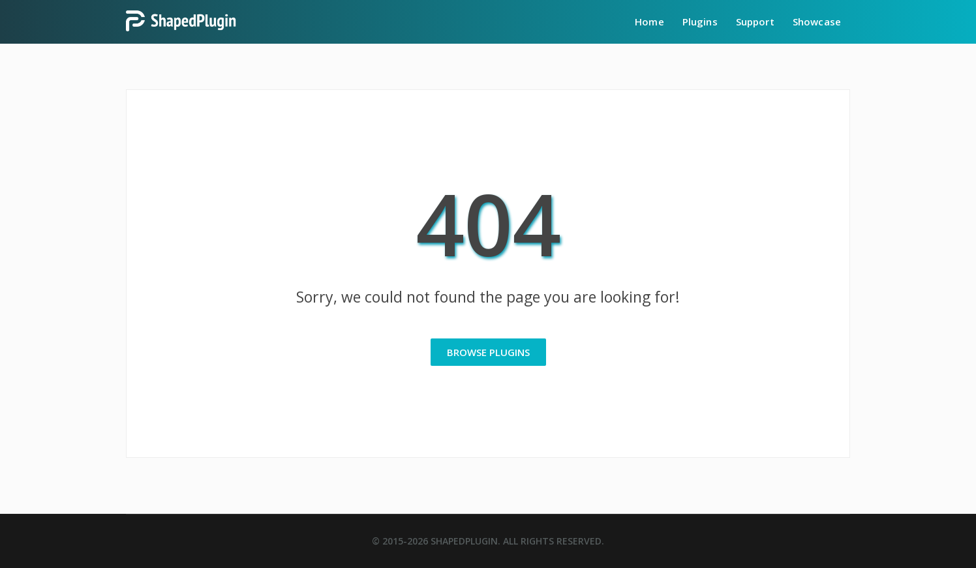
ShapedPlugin (464, 541)
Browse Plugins (488, 352)
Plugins (700, 21)
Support (755, 21)
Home (649, 21)
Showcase (817, 21)
